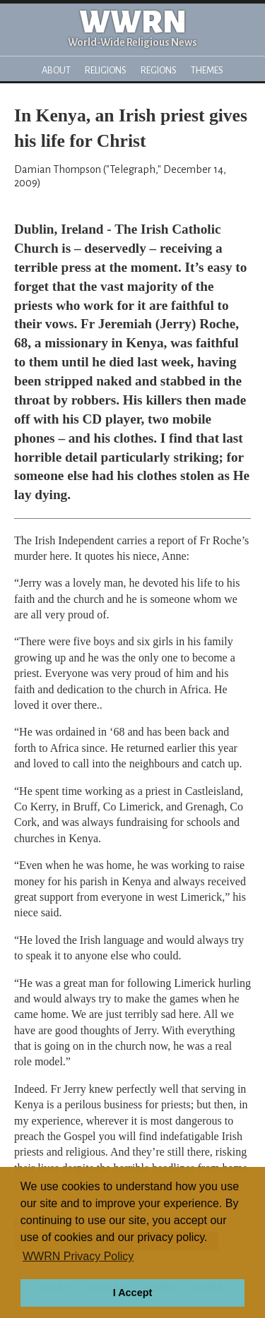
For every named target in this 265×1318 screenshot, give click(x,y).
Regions (159, 70)
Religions (105, 70)
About (56, 70)
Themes (207, 70)
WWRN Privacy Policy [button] (78, 1256)
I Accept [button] (132, 1292)
